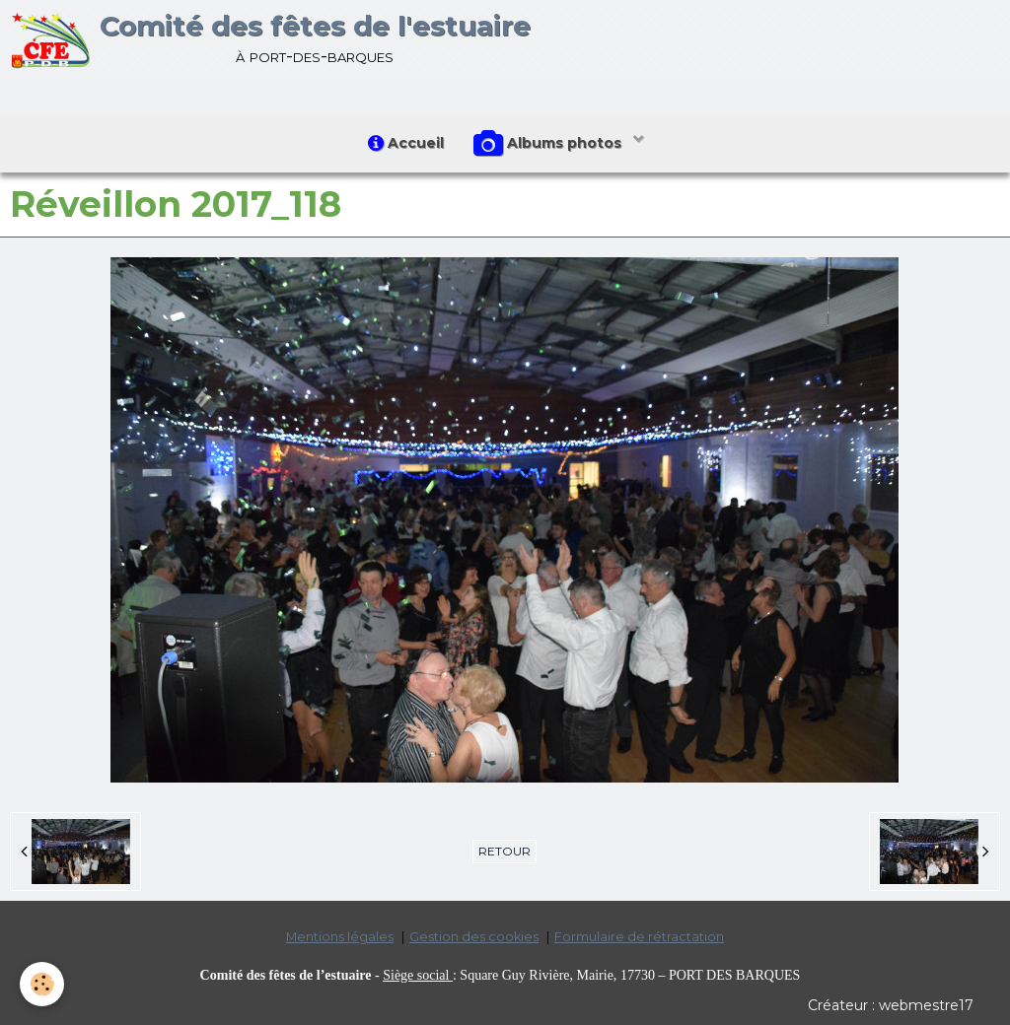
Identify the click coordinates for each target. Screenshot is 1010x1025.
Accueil (406, 143)
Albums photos (549, 144)
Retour (504, 851)
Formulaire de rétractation (639, 936)
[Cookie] (42, 984)
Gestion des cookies (474, 936)
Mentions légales (340, 936)
